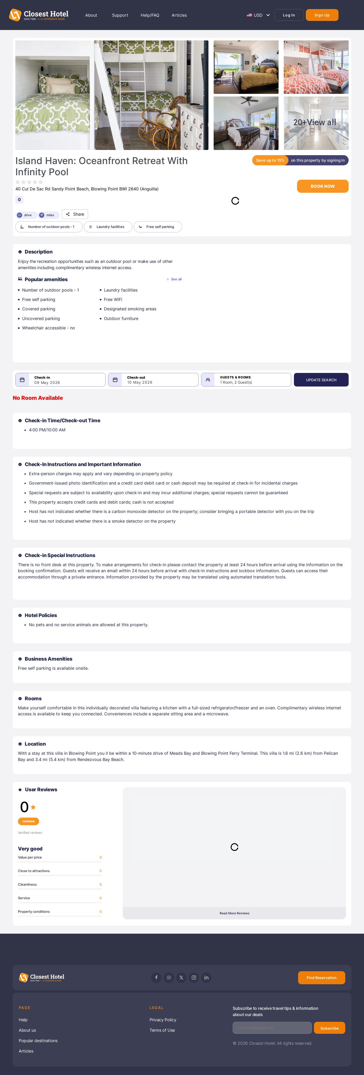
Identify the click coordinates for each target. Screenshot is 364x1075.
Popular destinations (38, 1040)
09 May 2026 (47, 383)
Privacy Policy (163, 1019)
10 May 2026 (139, 382)
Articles (26, 1051)
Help (23, 1019)
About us (27, 1030)
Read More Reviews (234, 913)
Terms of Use (162, 1030)
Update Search (321, 380)
